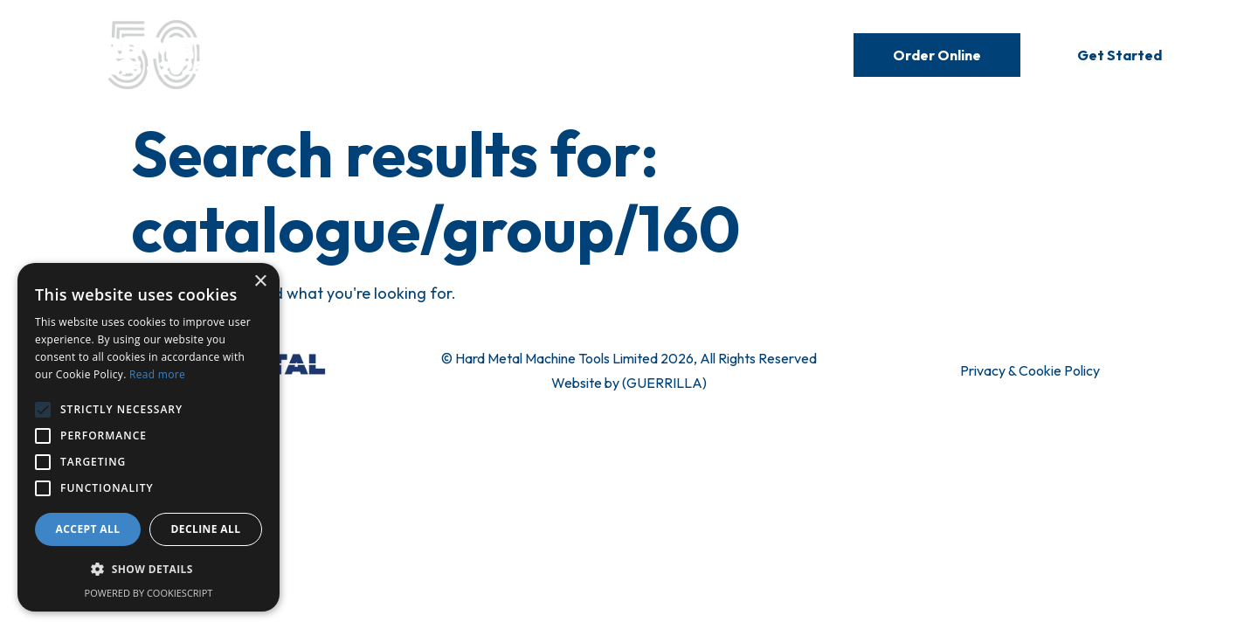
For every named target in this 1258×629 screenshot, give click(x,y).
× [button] (259, 281)
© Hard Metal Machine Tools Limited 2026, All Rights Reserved (629, 358)
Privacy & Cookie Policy (1030, 370)
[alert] (148, 437)
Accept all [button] (88, 529)
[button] (148, 569)
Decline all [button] (206, 529)
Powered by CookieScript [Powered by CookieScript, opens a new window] (149, 592)
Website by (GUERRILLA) (629, 382)
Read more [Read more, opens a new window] (157, 374)
